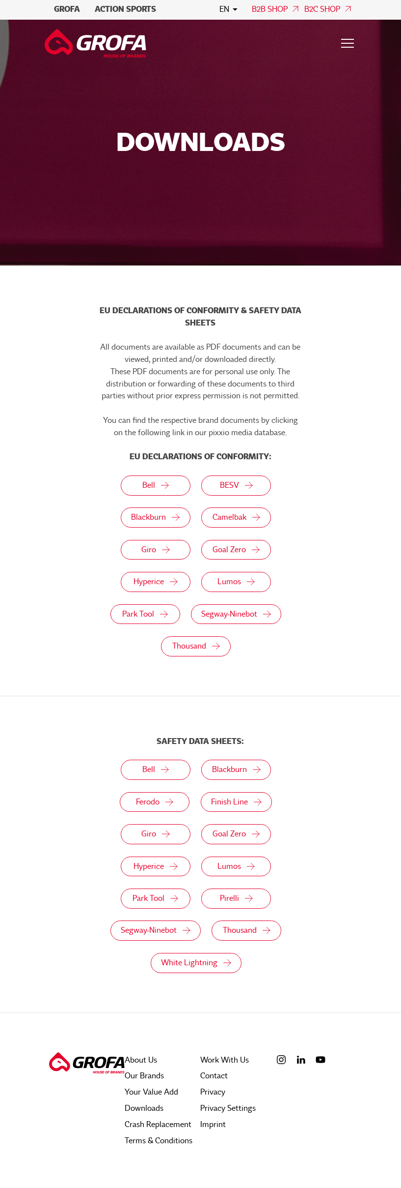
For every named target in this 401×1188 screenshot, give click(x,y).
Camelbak (236, 518)
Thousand (195, 647)
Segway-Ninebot (236, 615)
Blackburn (155, 518)
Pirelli (236, 900)
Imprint (213, 1125)
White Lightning (195, 965)
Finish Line (236, 803)
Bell (154, 485)
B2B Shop (270, 9)
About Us (141, 1062)
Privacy (212, 1094)
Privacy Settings (228, 1109)
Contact (214, 1078)
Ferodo (154, 803)
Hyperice (155, 583)
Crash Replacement (158, 1125)
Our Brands (144, 1078)
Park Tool (144, 615)
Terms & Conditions (158, 1141)
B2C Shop (322, 9)
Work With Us (224, 1062)
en (224, 9)
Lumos (236, 583)
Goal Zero (236, 550)
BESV (236, 485)
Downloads (144, 1109)
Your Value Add (151, 1094)
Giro (154, 550)
